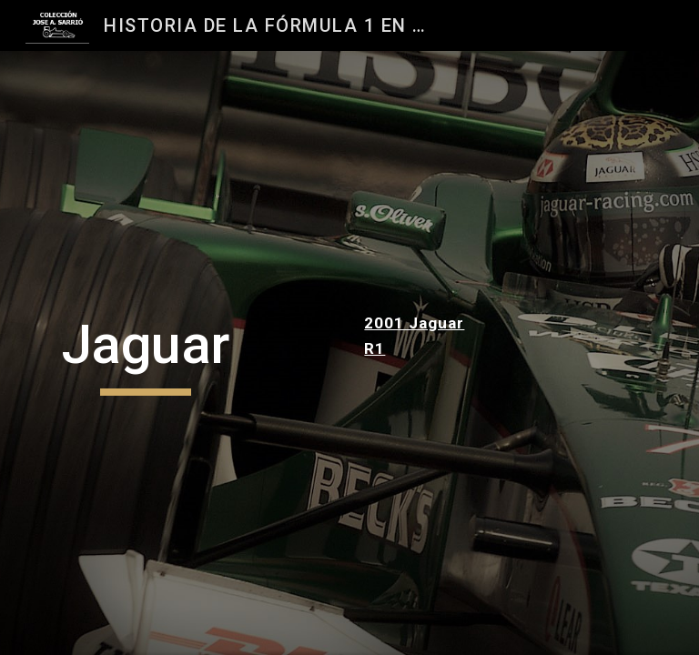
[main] (145, 353)
